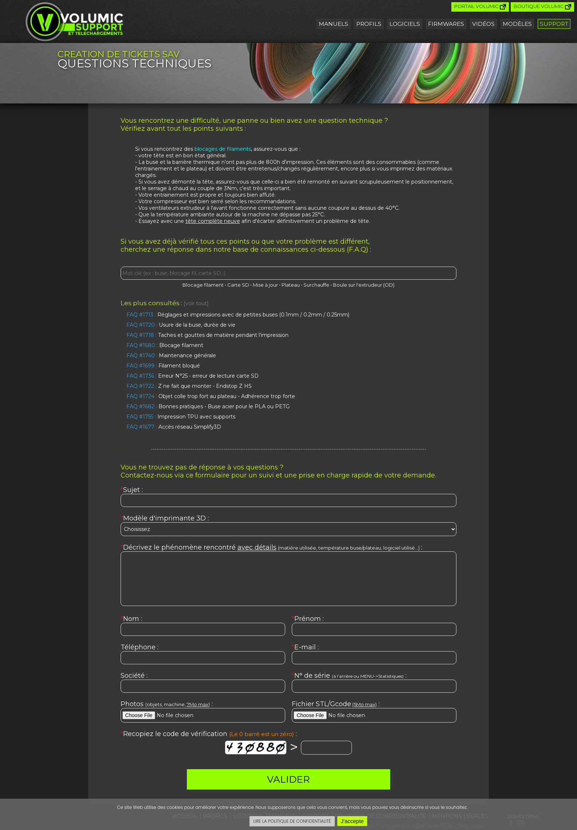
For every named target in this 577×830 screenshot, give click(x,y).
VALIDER (288, 779)
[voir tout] (196, 303)
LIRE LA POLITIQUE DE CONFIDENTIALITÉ (292, 821)
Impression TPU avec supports (180, 416)
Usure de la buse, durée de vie (180, 325)
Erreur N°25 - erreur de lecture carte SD (192, 376)
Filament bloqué (163, 365)
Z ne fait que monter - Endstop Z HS (189, 386)
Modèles (517, 23)
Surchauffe (316, 285)
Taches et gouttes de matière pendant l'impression (207, 335)
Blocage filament (203, 285)
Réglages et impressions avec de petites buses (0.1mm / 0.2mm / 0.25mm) (237, 314)
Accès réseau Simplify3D (173, 427)
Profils (368, 23)
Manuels (333, 23)
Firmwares (446, 23)
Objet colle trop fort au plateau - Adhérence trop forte (210, 396)
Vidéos (483, 23)
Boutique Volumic (542, 6)
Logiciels (404, 23)
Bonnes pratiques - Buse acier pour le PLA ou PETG (208, 406)
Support (554, 23)
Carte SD (238, 285)
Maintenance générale (171, 355)
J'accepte (352, 821)
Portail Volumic (480, 6)
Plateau (291, 285)
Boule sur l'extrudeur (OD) (364, 285)
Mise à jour (265, 285)
